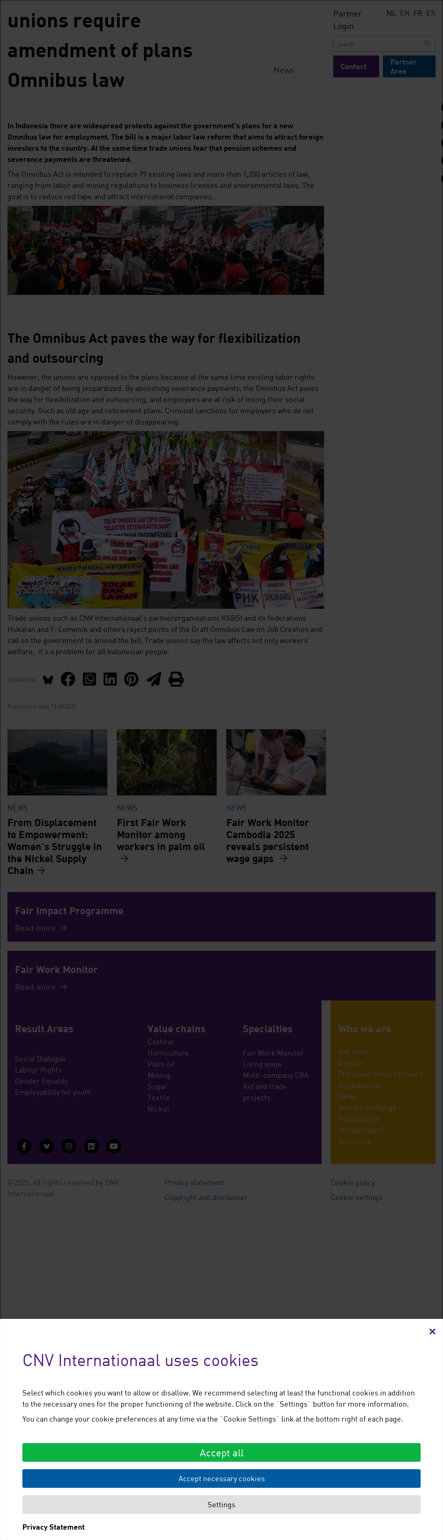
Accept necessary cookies (222, 1478)
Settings (221, 1504)
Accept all (222, 1452)
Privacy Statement (53, 1526)
